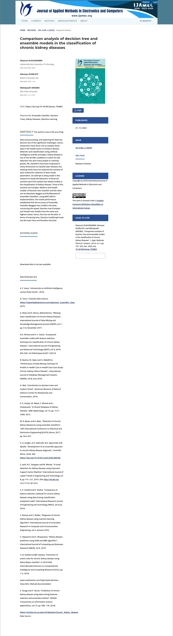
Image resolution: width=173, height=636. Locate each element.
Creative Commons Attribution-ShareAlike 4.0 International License (88, 204)
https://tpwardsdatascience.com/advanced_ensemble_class (47, 302)
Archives (49, 21)
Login (155, 2)
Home (24, 21)
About (83, 21)
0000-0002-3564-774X (27, 81)
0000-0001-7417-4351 (27, 95)
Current (36, 21)
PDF (79, 110)
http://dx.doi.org (51, 480)
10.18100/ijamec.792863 (86, 249)
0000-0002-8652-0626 (27, 68)
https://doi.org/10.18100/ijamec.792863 (44, 107)
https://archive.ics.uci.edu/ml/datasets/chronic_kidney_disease (49, 612)
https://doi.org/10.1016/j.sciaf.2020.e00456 (40, 458)
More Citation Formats (86, 255)
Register (146, 2)
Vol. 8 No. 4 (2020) (46, 30)
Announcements (67, 21)
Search (145, 21)
